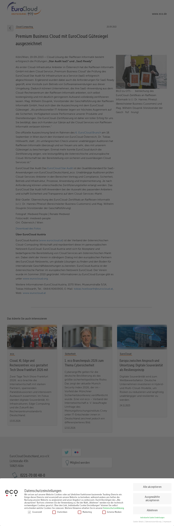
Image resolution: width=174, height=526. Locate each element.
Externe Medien (111, 511)
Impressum (167, 521)
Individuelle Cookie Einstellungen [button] (152, 517)
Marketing (85, 511)
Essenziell (35, 511)
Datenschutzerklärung (113, 507)
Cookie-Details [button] (138, 521)
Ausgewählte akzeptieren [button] (152, 497)
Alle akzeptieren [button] (152, 486)
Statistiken (59, 511)
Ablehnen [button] (152, 509)
